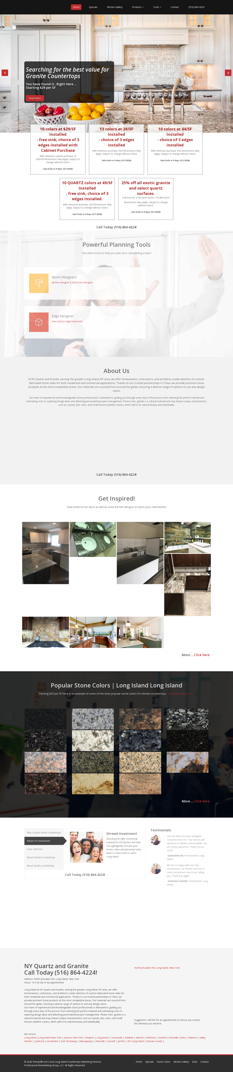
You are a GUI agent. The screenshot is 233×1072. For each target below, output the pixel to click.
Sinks (194, 1061)
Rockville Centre (177, 1037)
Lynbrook (39, 1041)
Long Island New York (49, 1037)
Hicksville (100, 1041)
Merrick (140, 1037)
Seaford (162, 1037)
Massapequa (86, 1041)
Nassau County (154, 1041)
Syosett (111, 1041)
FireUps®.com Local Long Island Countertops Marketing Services (67, 1061)
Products (138, 7)
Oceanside (116, 1037)
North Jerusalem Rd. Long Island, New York (157, 967)
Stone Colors (163, 1061)
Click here (202, 655)
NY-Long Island (136, 1041)
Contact (175, 7)
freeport (89, 1037)
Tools (157, 7)
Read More (35, 98)
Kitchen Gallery (114, 7)
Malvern (193, 1037)
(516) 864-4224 (196, 7)
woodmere (52, 1041)
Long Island (30, 1037)
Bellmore (151, 1037)
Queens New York (73, 1037)
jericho (121, 1041)
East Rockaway (69, 1041)
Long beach (103, 1037)
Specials (93, 7)
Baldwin (129, 1037)
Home (76, 7)
